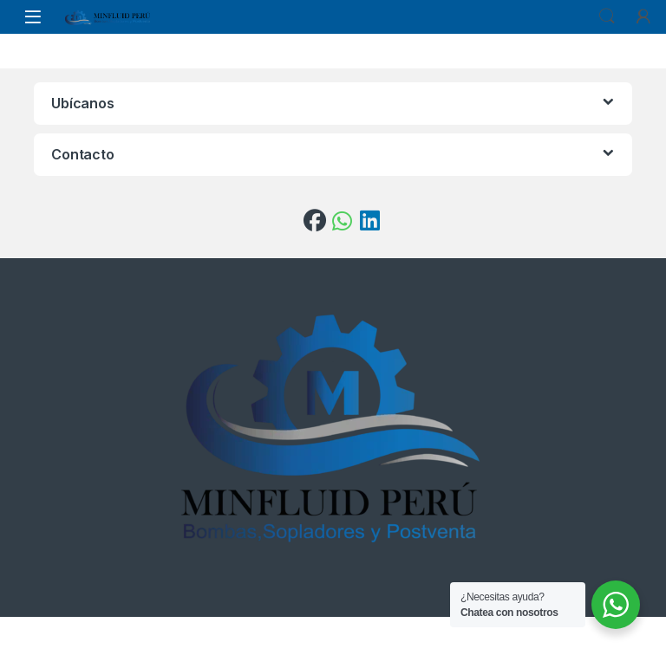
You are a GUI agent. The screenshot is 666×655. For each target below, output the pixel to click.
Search (607, 16)
